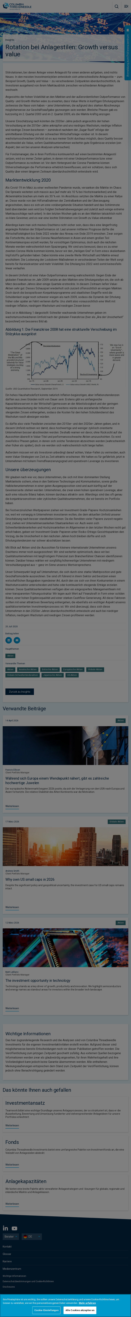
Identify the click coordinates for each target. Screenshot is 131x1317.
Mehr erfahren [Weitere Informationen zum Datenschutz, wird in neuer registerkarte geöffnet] (87, 1303)
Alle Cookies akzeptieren (80, 1310)
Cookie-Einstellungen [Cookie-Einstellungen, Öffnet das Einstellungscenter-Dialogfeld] (46, 1310)
